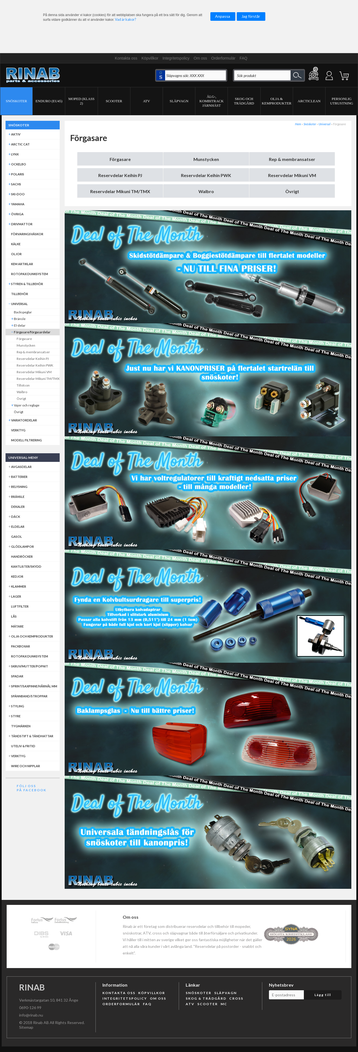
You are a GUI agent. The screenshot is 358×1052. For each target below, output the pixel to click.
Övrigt (292, 191)
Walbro (206, 191)
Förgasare (120, 159)
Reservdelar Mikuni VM (292, 175)
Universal (325, 124)
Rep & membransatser (292, 159)
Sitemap (26, 1027)
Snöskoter (310, 124)
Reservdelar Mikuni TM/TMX (120, 191)
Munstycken (206, 159)
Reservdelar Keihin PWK (206, 175)
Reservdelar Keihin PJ (120, 175)
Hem (298, 124)
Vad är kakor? (125, 19)
